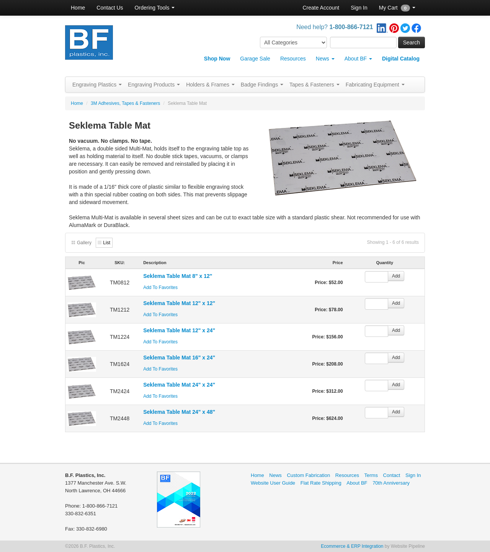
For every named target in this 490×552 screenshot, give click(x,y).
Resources (293, 59)
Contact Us (109, 8)
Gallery (84, 242)
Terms (371, 475)
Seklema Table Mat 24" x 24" (179, 385)
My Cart (397, 8)
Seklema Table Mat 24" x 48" (179, 412)
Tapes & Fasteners (314, 85)
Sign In (359, 8)
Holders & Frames (210, 85)
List (106, 242)
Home (78, 8)
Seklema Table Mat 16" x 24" (179, 357)
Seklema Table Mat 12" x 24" (179, 330)
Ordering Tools (155, 8)
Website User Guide (273, 483)
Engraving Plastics (97, 85)
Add (396, 276)
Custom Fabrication (308, 475)
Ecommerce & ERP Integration (352, 546)
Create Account (320, 8)
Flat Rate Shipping (321, 483)
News (325, 59)
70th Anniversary (391, 483)
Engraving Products (154, 85)
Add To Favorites (160, 287)
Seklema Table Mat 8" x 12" (177, 276)
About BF (358, 59)
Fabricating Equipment (375, 85)
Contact (391, 475)
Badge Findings (262, 85)
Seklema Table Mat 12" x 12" (179, 303)
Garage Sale (255, 59)
